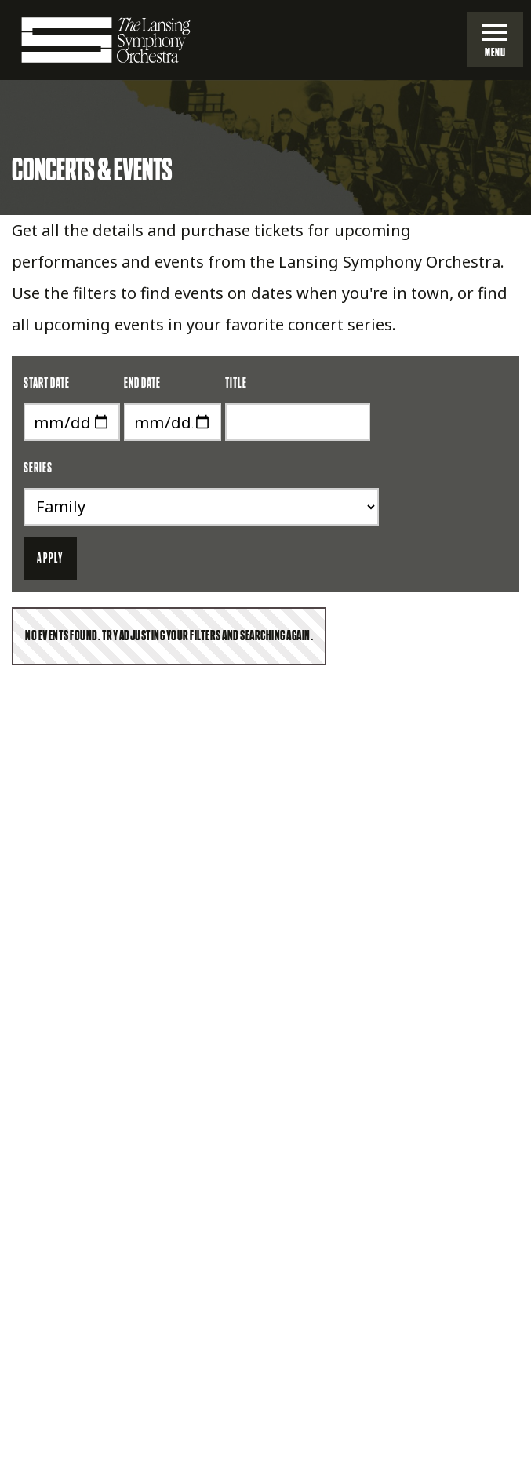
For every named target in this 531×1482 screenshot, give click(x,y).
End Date (142, 383)
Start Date (47, 383)
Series (38, 468)
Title (236, 383)
